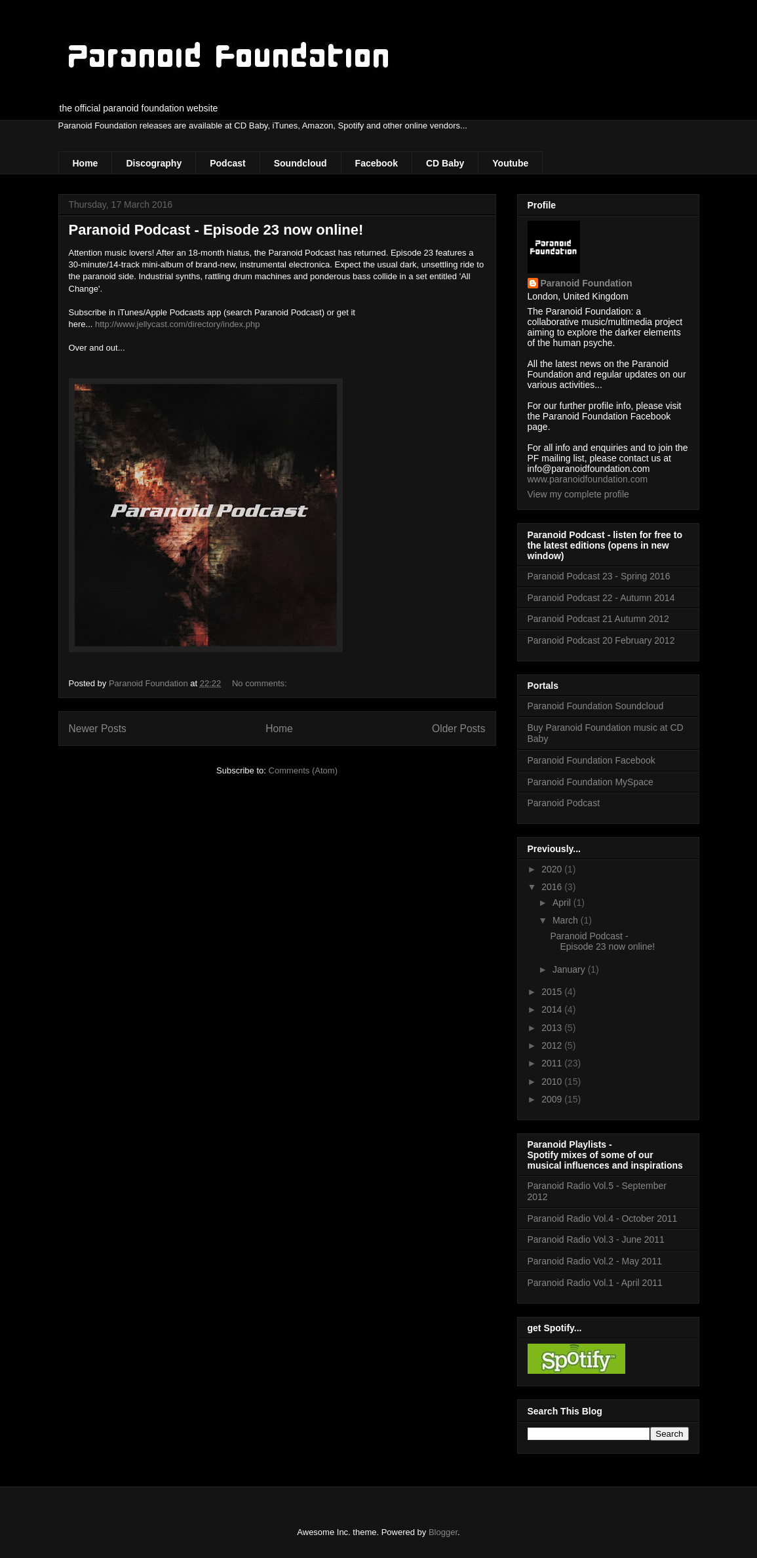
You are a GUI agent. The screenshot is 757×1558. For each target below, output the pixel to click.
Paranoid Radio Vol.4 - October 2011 (603, 1218)
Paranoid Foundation (586, 283)
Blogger (443, 1532)
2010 (552, 1081)
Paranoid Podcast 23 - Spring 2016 (599, 576)
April (563, 902)
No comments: (260, 683)
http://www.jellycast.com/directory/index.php (177, 324)
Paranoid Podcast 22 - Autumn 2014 (601, 598)
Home (85, 163)
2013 (552, 1027)
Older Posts (458, 728)
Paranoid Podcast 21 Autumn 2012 (598, 618)
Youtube (510, 163)
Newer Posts (97, 728)
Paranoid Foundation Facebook (591, 760)
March (567, 920)
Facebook (376, 163)
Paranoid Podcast (564, 803)
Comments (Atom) (303, 770)
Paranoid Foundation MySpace (590, 782)
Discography (154, 163)
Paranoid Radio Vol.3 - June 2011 (596, 1239)
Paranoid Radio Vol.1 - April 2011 (595, 1282)
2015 (552, 991)
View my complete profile (578, 494)
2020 (552, 869)
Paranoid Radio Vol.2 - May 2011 (595, 1261)
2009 (552, 1099)
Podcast (227, 163)
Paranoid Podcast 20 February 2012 (601, 640)
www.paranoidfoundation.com (588, 479)
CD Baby (445, 163)
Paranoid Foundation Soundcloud (596, 706)
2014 (552, 1009)
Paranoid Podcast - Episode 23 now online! (216, 230)
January (570, 969)
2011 (552, 1063)
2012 (552, 1045)
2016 (552, 887)
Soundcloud (300, 163)
